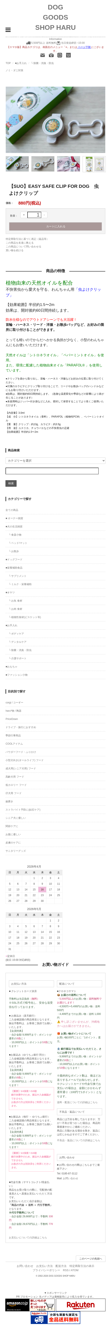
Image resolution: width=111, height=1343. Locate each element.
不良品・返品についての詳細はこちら (78, 1140)
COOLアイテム (14, 743)
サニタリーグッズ (16, 850)
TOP (8, 63)
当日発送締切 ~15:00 (71, 42)
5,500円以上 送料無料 (43, 42)
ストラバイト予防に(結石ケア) (23, 809)
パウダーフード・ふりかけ (21, 752)
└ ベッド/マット (18, 543)
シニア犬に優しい (16, 817)
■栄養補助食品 (14, 567)
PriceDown (12, 719)
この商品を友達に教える (20, 242)
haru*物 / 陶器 (13, 710)
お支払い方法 (44, 1266)
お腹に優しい (13, 834)
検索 (11, 483)
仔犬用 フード (13, 793)
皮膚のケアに (13, 842)
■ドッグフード (14, 559)
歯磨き (9, 801)
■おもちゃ (11, 666)
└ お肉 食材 (15, 608)
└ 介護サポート (17, 658)
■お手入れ (21, 63)
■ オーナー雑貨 (14, 518)
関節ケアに (12, 826)
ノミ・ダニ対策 (14, 70)
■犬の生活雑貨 (14, 526)
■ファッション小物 (16, 674)
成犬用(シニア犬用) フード (21, 768)
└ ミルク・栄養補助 (20, 584)
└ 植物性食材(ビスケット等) (25, 617)
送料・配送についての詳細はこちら (77, 1102)
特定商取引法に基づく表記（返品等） (27, 238)
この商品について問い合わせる (23, 246)
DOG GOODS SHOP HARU (55, 17)
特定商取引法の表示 (81, 1266)
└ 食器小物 (15, 534)
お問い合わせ (70, 1178)
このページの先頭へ (90, 1258)
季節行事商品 (13, 735)
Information (55, 39)
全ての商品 (12, 510)
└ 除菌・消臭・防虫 (42, 63)
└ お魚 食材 (15, 600)
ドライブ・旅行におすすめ (21, 727)
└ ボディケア (16, 633)
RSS (66, 1270)
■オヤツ (10, 592)
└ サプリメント (17, 576)
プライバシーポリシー (46, 1270)
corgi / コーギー (14, 702)
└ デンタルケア (17, 641)
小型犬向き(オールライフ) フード (24, 760)
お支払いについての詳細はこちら (28, 1237)
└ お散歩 (14, 551)
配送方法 (61, 1266)
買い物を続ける (15, 250)
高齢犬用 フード (15, 776)
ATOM (74, 1270)
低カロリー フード (16, 784)
